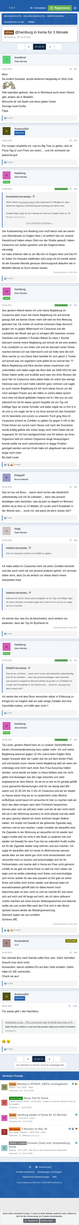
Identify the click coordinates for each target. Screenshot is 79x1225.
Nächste (50, 47)
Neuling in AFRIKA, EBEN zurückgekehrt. (43, 1084)
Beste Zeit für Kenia (36, 1098)
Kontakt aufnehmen (25, 1172)
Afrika (30, 1087)
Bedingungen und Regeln (50, 1172)
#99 (75, 952)
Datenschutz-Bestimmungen (35, 1177)
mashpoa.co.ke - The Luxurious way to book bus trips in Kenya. (42, 1022)
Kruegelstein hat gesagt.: (18, 196)
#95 (75, 487)
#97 (75, 660)
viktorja (12, 1087)
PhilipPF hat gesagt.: (16, 668)
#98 (75, 740)
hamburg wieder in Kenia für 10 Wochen (42, 1114)
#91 (75, 69)
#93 (75, 189)
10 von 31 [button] (39, 46)
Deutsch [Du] (43, 1167)
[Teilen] (70, 69)
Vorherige (28, 47)
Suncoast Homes (27, 202)
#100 (75, 1006)
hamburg (11, 37)
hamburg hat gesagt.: (17, 548)
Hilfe (54, 1177)
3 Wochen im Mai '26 (34, 1129)
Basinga (12, 1150)
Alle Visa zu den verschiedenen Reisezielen (48, 1150)
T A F (12, 8)
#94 (75, 305)
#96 (75, 540)
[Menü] (4, 8)
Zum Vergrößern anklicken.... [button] (39, 223)
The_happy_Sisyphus (18, 1132)
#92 (75, 140)
